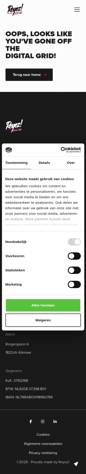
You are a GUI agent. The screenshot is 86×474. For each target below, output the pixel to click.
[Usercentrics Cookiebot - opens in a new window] (61, 150)
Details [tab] (44, 163)
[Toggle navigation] (77, 9)
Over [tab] (71, 163)
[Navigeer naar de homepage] (15, 10)
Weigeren (43, 320)
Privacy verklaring (43, 452)
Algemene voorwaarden (43, 443)
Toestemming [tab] (16, 163)
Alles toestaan (43, 305)
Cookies (43, 434)
